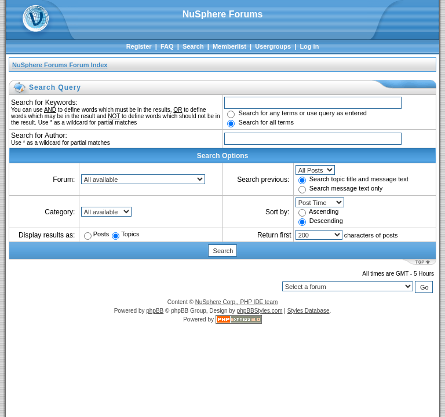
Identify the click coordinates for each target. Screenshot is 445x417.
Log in (309, 46)
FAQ (167, 46)
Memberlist (229, 46)
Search (193, 46)
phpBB (154, 311)
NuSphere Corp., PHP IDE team (236, 302)
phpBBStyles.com (260, 311)
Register (139, 46)
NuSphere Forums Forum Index (59, 64)
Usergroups (273, 46)
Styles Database (308, 311)
